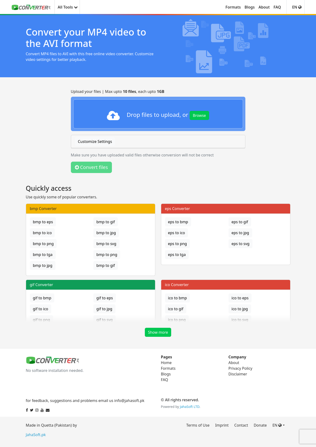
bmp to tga (43, 254)
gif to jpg (104, 308)
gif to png (41, 319)
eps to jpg (240, 232)
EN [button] (297, 7)
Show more (158, 332)
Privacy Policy (240, 368)
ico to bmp (177, 298)
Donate (260, 425)
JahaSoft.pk (36, 434)
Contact (241, 425)
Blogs (250, 7)
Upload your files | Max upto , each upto (118, 91)
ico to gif (175, 308)
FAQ (277, 7)
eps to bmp (178, 221)
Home (166, 362)
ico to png (177, 319)
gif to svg (104, 319)
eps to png (177, 243)
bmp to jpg (106, 232)
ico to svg (240, 319)
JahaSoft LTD (189, 406)
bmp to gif (105, 221)
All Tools (67, 7)
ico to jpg (240, 308)
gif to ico (40, 308)
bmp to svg (106, 243)
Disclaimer (238, 374)
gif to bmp (42, 298)
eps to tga (177, 254)
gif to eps (104, 298)
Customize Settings (95, 141)
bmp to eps (43, 221)
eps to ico (176, 232)
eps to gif (240, 221)
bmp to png (43, 243)
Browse (199, 115)
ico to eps (240, 298)
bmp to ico (42, 232)
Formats (233, 7)
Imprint (222, 425)
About (264, 7)
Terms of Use (198, 425)
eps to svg (241, 243)
